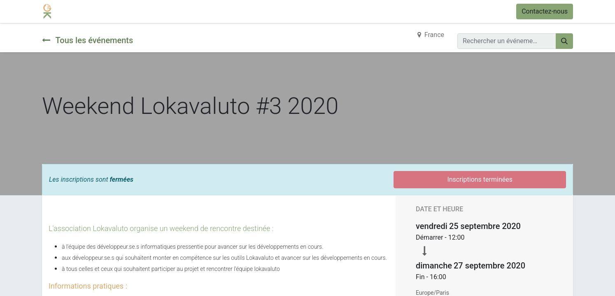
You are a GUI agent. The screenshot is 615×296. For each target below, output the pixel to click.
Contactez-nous (545, 11)
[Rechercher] (564, 41)
